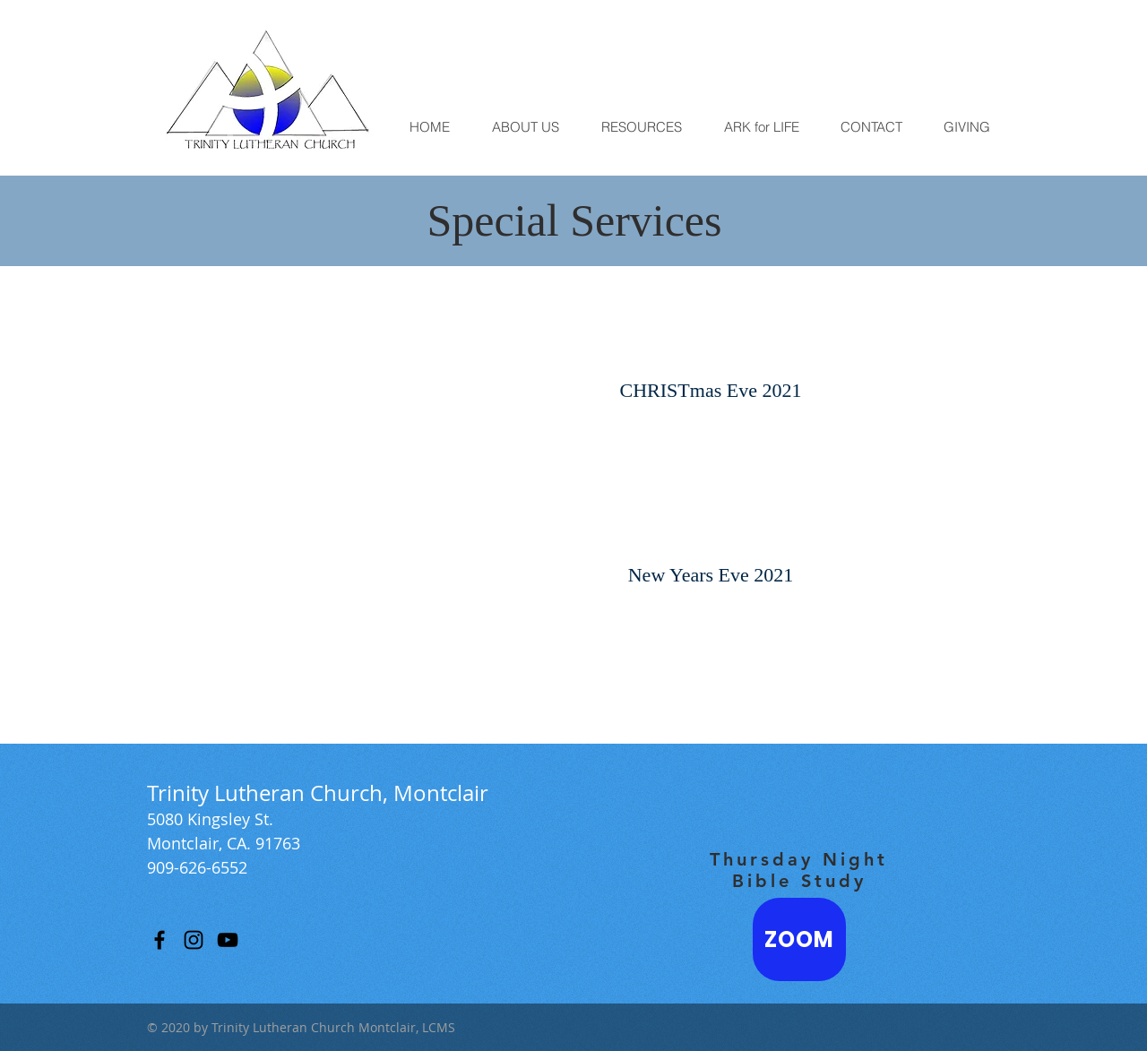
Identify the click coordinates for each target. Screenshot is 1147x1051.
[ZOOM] (799, 939)
